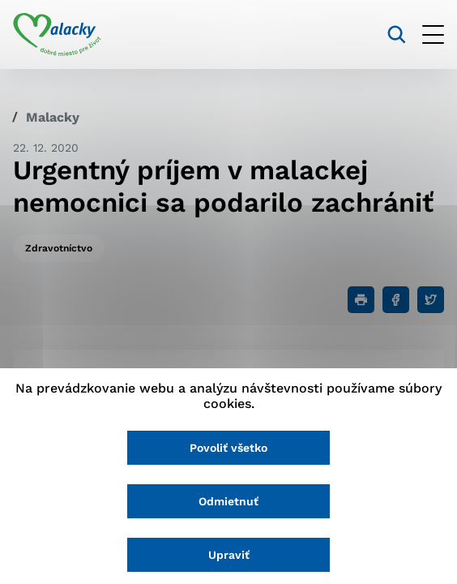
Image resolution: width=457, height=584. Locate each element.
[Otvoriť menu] (433, 34)
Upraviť (229, 554)
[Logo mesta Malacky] (57, 35)
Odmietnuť (228, 501)
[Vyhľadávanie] (396, 34)
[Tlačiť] (361, 299)
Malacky (52, 117)
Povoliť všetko (228, 447)
